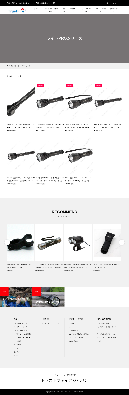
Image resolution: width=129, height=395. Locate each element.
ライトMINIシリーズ (20, 327)
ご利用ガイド (73, 10)
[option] (21, 248)
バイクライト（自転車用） (23, 334)
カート (71, 327)
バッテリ (17, 348)
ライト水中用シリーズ (21, 330)
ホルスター (17, 352)
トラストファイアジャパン (64, 380)
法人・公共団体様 (86, 10)
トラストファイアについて (50, 10)
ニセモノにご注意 (101, 10)
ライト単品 (17, 345)
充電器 (16, 355)
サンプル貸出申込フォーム (106, 334)
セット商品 (17, 341)
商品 (64, 10)
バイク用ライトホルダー (22, 337)
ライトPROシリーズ (20, 323)
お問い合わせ (114, 10)
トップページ (34, 10)
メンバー (72, 323)
